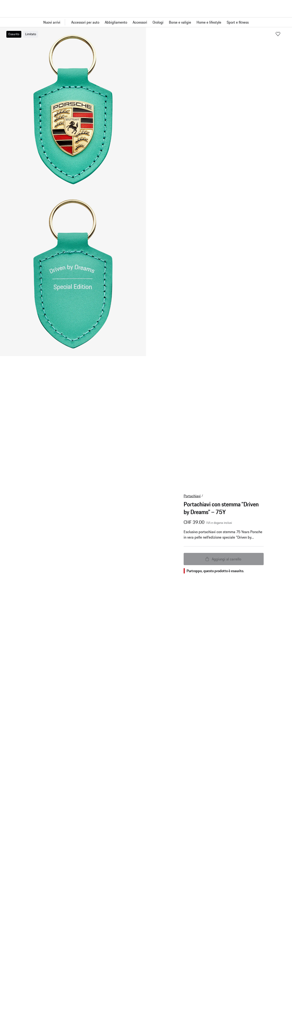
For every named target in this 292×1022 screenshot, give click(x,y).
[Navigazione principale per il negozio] (146, 22)
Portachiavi (192, 496)
